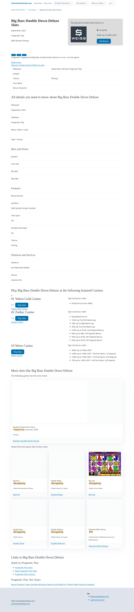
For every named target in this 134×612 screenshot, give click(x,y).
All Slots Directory (62, 3)
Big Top (92, 494)
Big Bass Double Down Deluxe (26, 441)
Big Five (16, 494)
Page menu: (16, 62)
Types (27, 584)
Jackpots (91, 584)
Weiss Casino (17, 355)
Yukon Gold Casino (19, 309)
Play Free (48, 3)
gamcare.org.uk (97, 600)
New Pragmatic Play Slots (26, 571)
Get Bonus (103, 41)
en (110, 3)
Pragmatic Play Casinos (25, 574)
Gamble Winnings (38, 584)
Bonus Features (18, 584)
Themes (70, 584)
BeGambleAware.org (100, 596)
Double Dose (18, 543)
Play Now (22, 305)
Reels (76, 584)
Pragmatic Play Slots (24, 567)
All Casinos (81, 3)
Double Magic (57, 494)
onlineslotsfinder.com (20, 603)
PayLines (83, 584)
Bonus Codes (97, 3)
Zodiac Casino (17, 322)
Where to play (38, 65)
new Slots (38, 3)
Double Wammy (58, 543)
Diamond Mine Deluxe (98, 546)
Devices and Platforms (56, 584)
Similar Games (25, 65)
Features (15, 65)
